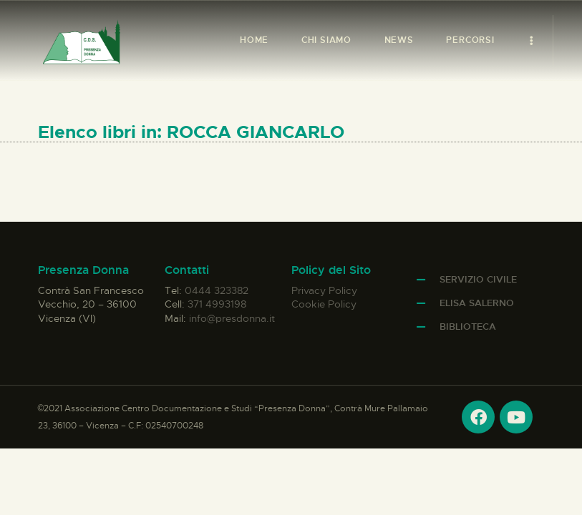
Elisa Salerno (477, 303)
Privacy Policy (324, 290)
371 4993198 (217, 304)
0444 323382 (216, 290)
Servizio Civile (478, 279)
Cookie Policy (324, 304)
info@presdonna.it (232, 318)
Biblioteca (468, 326)
